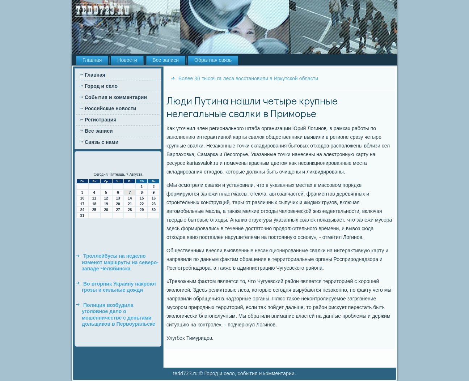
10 (82, 198)
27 (118, 210)
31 (82, 216)
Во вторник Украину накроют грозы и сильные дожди (119, 287)
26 (106, 210)
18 (94, 204)
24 (82, 210)
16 (154, 198)
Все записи (166, 60)
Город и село (101, 86)
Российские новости (110, 108)
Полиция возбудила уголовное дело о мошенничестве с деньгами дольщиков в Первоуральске (118, 315)
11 (94, 198)
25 (94, 210)
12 (106, 198)
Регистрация (101, 120)
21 (130, 204)
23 (154, 204)
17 (82, 204)
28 (130, 210)
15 (142, 198)
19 (106, 204)
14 (130, 198)
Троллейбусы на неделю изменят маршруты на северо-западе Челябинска (120, 262)
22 (142, 204)
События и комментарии (116, 97)
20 (118, 204)
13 (118, 198)
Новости (127, 60)
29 (142, 210)
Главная (92, 60)
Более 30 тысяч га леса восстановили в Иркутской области (248, 78)
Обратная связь (213, 60)
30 (154, 210)
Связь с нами (101, 142)
